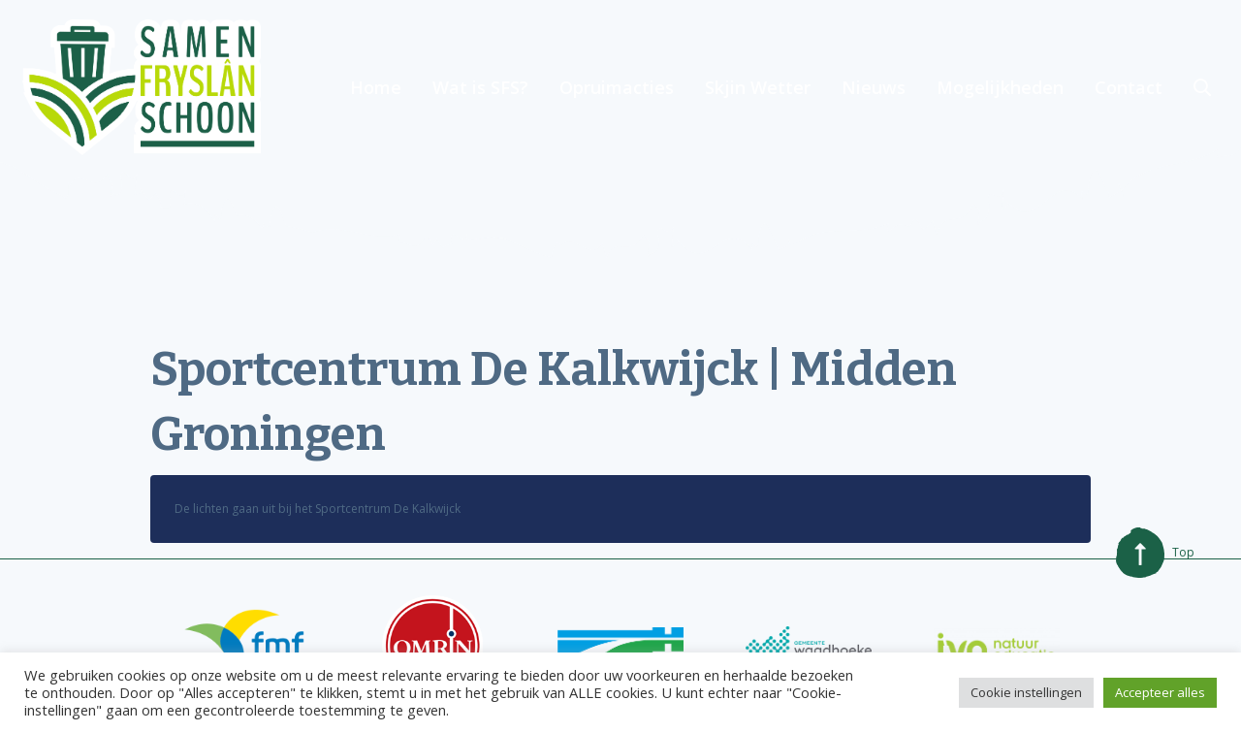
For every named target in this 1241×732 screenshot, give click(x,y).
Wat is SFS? (480, 87)
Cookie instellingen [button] (1026, 692)
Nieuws (874, 87)
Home (375, 87)
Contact (1128, 87)
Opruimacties (616, 87)
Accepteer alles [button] (1160, 692)
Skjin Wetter (758, 87)
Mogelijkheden (1000, 87)
